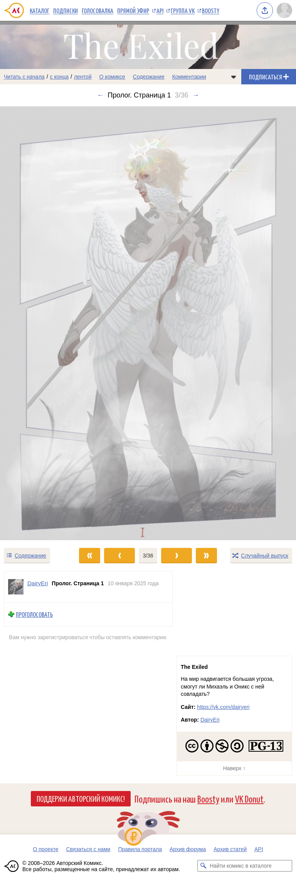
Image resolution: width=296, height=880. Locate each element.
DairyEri (210, 720)
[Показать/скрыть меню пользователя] (284, 10)
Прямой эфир (133, 10)
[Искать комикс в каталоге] (203, 865)
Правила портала (140, 849)
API (159, 10)
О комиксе (112, 77)
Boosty (210, 10)
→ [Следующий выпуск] (195, 95)
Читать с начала (24, 77)
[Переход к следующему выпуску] (148, 323)
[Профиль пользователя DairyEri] (16, 587)
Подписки (65, 10)
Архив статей (230, 849)
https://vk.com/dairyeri (223, 707)
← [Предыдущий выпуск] (100, 95)
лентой (83, 77)
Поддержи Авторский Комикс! (81, 798)
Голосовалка (97, 10)
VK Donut (249, 798)
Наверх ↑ (234, 768)
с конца (59, 77)
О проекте (45, 849)
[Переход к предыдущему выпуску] (37, 323)
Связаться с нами (88, 849)
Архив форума (188, 849)
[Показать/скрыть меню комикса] (233, 76)
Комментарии (189, 77)
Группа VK (183, 10)
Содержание (149, 77)
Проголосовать (34, 614)
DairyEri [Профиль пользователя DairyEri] (37, 583)
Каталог (39, 10)
